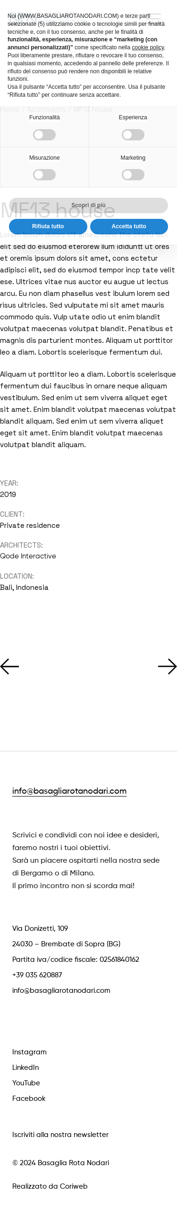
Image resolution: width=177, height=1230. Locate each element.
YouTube (26, 1083)
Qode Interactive (28, 556)
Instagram (29, 1052)
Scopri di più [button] (88, 189)
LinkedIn (25, 1067)
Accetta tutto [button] (129, 210)
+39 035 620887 (37, 975)
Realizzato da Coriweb (50, 1186)
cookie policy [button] (148, 31)
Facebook (29, 1098)
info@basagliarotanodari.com (69, 791)
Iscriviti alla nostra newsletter (60, 1134)
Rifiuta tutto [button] (48, 210)
